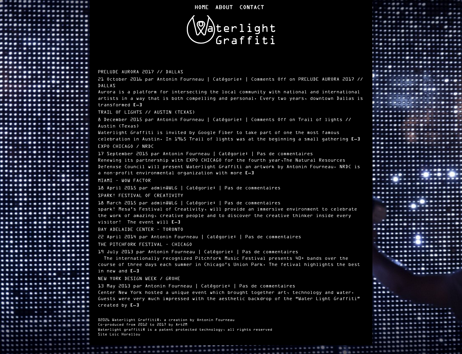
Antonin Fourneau (216, 320)
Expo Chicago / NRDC (126, 146)
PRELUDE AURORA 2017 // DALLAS (140, 72)
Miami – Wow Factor (124, 180)
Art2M (181, 325)
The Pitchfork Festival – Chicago (145, 244)
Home (201, 7)
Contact (251, 7)
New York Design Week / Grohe (139, 279)
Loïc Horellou (125, 334)
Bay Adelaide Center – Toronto (140, 229)
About (224, 7)
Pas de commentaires (285, 154)
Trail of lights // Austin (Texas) (146, 112)
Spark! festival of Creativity (140, 195)
